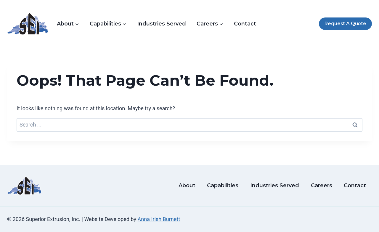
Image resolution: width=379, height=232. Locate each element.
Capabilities (222, 185)
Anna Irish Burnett (159, 219)
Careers (321, 185)
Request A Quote (345, 23)
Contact (245, 23)
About (187, 185)
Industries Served (161, 23)
